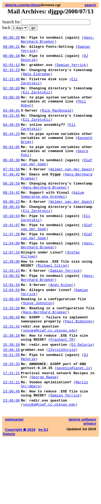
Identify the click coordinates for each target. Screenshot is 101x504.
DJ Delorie (81, 399)
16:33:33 (11, 421)
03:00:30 (11, 108)
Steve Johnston (37, 350)
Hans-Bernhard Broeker (45, 214)
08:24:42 (11, 220)
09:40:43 (11, 237)
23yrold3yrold (61, 405)
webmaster (14, 485)
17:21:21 (11, 432)
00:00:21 (11, 48)
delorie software (82, 485)
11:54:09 (11, 280)
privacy (89, 489)
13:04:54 (11, 334)
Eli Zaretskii (36, 102)
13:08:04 (11, 345)
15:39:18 (11, 399)
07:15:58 (11, 193)
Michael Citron (52, 306)
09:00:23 (11, 231)
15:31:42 (11, 377)
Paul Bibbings (78, 371)
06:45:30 (11, 182)
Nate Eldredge (36, 81)
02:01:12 (11, 70)
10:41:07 (11, 258)
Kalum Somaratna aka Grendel (52, 223)
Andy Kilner (62, 328)
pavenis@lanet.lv (73, 426)
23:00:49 (11, 453)
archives (33, 5)
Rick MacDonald (56, 124)
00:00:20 (11, 38)
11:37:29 (11, 269)
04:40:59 (11, 140)
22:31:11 (11, 443)
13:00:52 (11, 318)
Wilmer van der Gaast (71, 193)
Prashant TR (62, 393)
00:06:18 (11, 59)
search (90, 5)
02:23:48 (11, 86)
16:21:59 (11, 411)
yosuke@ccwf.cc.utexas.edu (49, 382)
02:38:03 (11, 97)
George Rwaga (44, 437)
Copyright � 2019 (20, 495)
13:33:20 (11, 356)
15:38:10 (11, 388)
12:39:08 (11, 301)
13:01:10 (11, 328)
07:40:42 (11, 199)
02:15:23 (11, 76)
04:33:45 (11, 129)
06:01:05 (11, 166)
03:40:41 (11, 124)
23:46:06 (11, 464)
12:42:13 (11, 312)
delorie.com (15, 5)
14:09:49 (11, 367)
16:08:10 (11, 405)
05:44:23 (11, 151)
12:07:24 (11, 290)
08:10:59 (11, 209)
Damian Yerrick (71, 70)
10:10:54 (11, 247)
